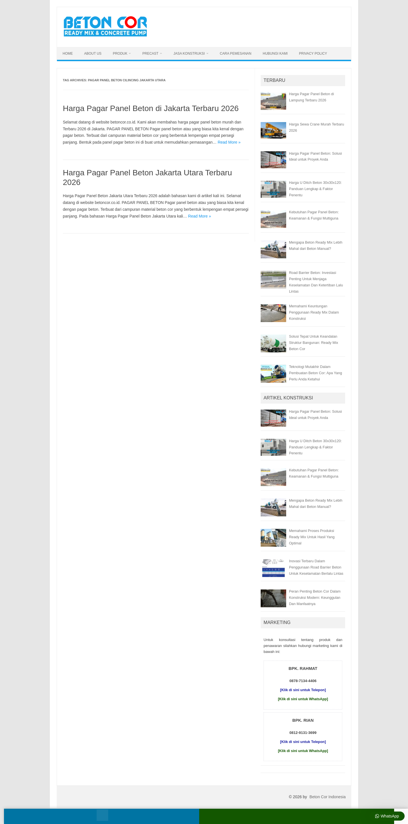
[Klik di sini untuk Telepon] (303, 690)
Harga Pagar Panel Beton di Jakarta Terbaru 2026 (151, 108)
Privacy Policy (313, 54)
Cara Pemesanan (235, 54)
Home (68, 54)
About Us (92, 54)
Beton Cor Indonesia (327, 797)
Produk (120, 54)
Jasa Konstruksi (189, 54)
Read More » (229, 142)
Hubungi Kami (275, 54)
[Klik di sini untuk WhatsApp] (303, 699)
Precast (150, 54)
